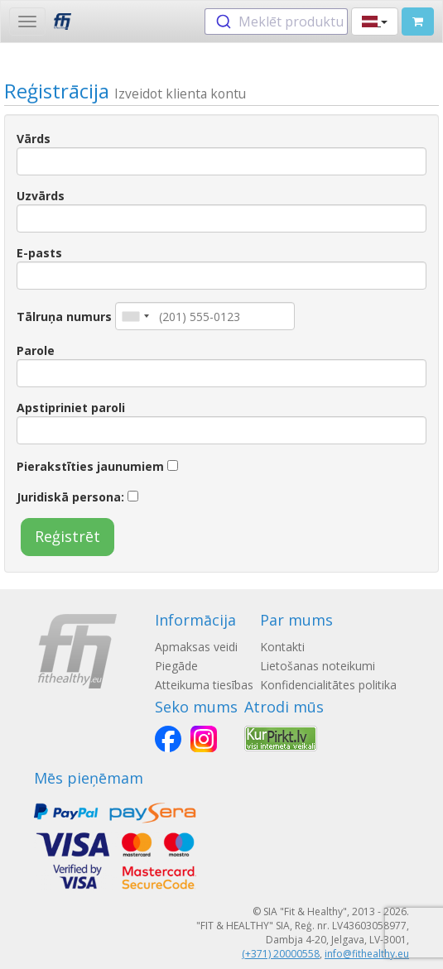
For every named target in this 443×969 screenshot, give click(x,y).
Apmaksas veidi (196, 647)
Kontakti (282, 647)
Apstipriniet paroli (71, 407)
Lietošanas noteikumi (317, 666)
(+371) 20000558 (281, 954)
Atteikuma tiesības (204, 685)
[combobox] (276, 21)
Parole (36, 350)
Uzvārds (41, 196)
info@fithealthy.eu (367, 954)
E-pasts (39, 253)
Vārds (34, 138)
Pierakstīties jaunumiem (90, 466)
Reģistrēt (67, 536)
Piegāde (176, 666)
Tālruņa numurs (64, 316)
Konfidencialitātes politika (328, 685)
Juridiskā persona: (70, 497)
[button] (374, 21)
